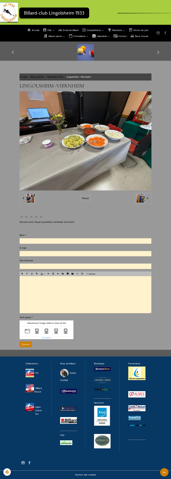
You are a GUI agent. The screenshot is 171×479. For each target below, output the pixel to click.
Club (47, 30)
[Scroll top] (164, 472)
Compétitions (92, 30)
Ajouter (26, 344)
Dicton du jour (138, 30)
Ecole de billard (68, 30)
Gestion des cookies (85, 474)
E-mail (23, 247)
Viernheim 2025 (55, 76)
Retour (85, 198)
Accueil (33, 30)
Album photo (53, 36)
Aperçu (90, 273)
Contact (120, 36)
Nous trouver (139, 36)
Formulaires (77, 36)
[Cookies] (7, 472)
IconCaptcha (46, 338)
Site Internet (26, 260)
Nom (22, 235)
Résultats (115, 30)
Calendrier (100, 36)
